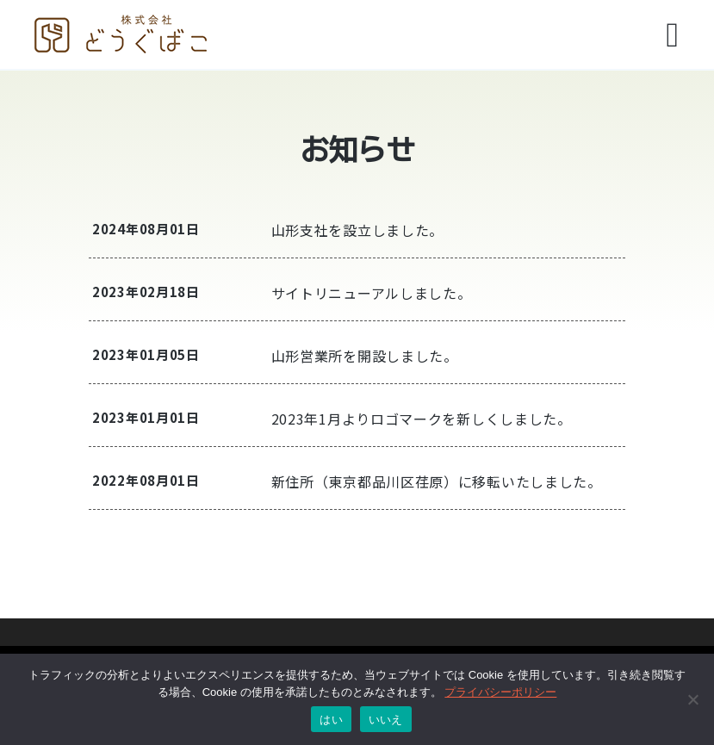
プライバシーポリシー (500, 692)
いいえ (386, 719)
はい (331, 719)
